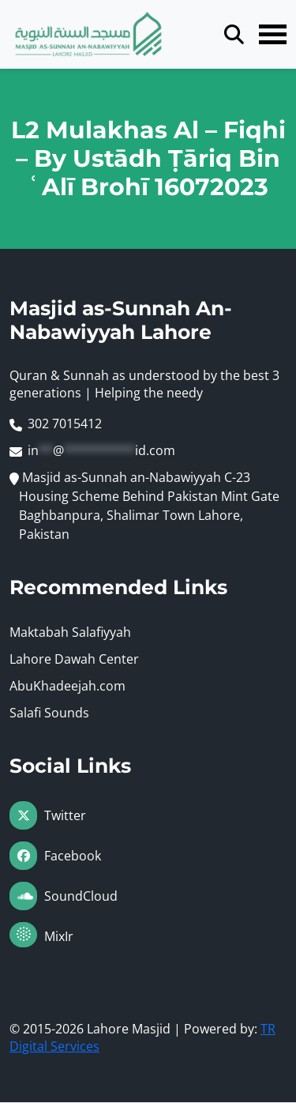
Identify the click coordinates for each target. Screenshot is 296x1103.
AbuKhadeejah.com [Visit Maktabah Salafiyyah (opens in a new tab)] (67, 686)
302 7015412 (65, 424)
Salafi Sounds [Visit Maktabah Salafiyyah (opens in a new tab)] (49, 713)
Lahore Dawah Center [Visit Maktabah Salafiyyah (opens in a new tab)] (74, 659)
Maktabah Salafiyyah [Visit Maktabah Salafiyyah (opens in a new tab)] (70, 633)
